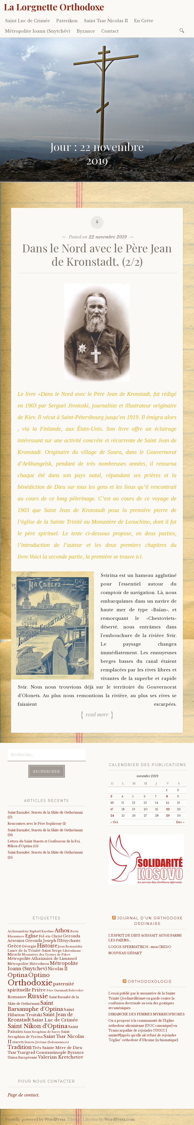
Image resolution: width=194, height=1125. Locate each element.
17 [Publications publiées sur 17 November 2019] (111, 809)
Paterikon (67, 20)
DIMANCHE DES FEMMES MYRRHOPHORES (146, 1014)
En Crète (143, 20)
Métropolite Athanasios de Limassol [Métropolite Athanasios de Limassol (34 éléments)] (42, 958)
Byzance (86, 31)
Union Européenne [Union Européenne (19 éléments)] (22, 1057)
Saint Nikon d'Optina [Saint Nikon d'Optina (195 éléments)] (37, 1026)
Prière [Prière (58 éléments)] (39, 989)
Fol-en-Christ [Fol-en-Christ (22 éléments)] (50, 936)
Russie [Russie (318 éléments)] (37, 996)
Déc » (180, 822)
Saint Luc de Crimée (27, 20)
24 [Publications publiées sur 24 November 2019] (112, 815)
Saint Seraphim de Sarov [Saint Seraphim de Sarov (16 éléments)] (42, 1032)
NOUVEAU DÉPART (125, 953)
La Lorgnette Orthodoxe (54, 7)
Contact (110, 31)
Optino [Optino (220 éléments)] (39, 975)
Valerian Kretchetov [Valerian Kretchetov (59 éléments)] (60, 1057)
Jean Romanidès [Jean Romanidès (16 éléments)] (70, 946)
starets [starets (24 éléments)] (18, 1042)
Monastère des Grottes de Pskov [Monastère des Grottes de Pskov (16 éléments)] (46, 954)
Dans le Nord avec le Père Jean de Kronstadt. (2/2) (97, 254)
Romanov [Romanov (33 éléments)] (17, 997)
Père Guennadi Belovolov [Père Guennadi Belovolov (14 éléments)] (65, 990)
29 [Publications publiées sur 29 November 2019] (168, 815)
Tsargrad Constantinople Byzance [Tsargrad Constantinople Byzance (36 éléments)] (50, 1052)
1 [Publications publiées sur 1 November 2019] (166, 790)
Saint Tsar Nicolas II (106, 20)
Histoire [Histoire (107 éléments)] (47, 946)
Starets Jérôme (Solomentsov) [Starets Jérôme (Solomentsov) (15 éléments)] (47, 1042)
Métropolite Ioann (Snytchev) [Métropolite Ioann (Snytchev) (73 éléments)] (43, 966)
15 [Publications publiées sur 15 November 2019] (167, 802)
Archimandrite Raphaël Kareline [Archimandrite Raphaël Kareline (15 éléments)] (31, 931)
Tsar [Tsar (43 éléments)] (12, 1052)
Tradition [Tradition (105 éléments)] (20, 1047)
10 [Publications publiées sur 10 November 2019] (112, 802)
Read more (97, 714)
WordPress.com (119, 1119)
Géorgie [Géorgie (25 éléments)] (29, 946)
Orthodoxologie (150, 981)
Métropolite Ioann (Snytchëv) (37, 31)
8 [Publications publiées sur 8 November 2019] (167, 796)
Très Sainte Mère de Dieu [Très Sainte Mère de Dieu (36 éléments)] (57, 1047)
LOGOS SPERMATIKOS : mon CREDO (139, 947)
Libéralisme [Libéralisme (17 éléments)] (72, 950)
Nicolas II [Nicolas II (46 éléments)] (57, 968)
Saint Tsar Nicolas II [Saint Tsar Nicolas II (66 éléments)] (46, 1039)
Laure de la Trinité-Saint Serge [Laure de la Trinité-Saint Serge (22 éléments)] (35, 950)
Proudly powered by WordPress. (35, 1119)
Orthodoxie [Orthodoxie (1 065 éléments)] (30, 982)
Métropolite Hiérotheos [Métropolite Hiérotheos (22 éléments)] (28, 964)
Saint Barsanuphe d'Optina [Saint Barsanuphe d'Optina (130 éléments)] (35, 1006)
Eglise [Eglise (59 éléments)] (31, 936)
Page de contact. (23, 1095)
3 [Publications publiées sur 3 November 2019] (111, 796)
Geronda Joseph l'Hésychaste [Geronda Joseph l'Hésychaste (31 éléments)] (52, 940)
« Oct (114, 822)
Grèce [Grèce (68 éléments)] (14, 946)
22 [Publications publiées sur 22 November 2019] (167, 809)
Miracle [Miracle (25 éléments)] (14, 954)
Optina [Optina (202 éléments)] (18, 975)
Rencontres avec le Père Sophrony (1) (37, 823)
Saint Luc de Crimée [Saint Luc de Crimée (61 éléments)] (55, 1020)
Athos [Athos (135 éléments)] (62, 930)
